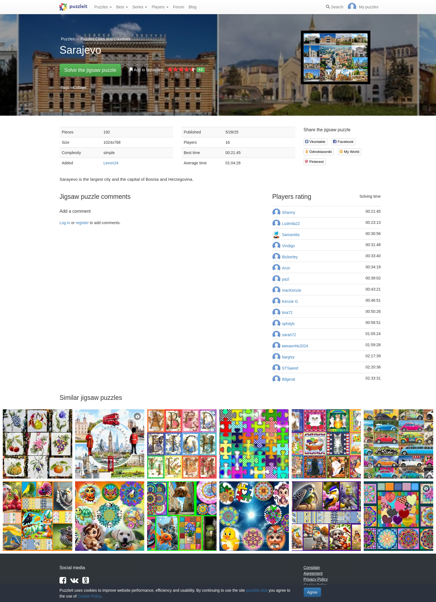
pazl (285, 279)
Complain (312, 567)
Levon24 (110, 163)
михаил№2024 (295, 346)
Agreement (313, 573)
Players (160, 7)
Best (122, 7)
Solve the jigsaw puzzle (90, 70)
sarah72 (289, 335)
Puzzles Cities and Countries (105, 39)
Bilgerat (288, 379)
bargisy (288, 357)
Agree (312, 592)
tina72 (287, 312)
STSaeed (290, 368)
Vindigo (288, 246)
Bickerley (290, 257)
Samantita (290, 234)
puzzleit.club (256, 590)
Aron (286, 268)
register (82, 223)
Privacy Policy (316, 579)
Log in (65, 223)
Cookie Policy (89, 596)
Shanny (288, 212)
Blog (192, 7)
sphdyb (288, 323)
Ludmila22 (291, 223)
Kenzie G (290, 301)
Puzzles (103, 7)
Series (139, 7)
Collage (79, 87)
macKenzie (291, 290)
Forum (178, 7)
